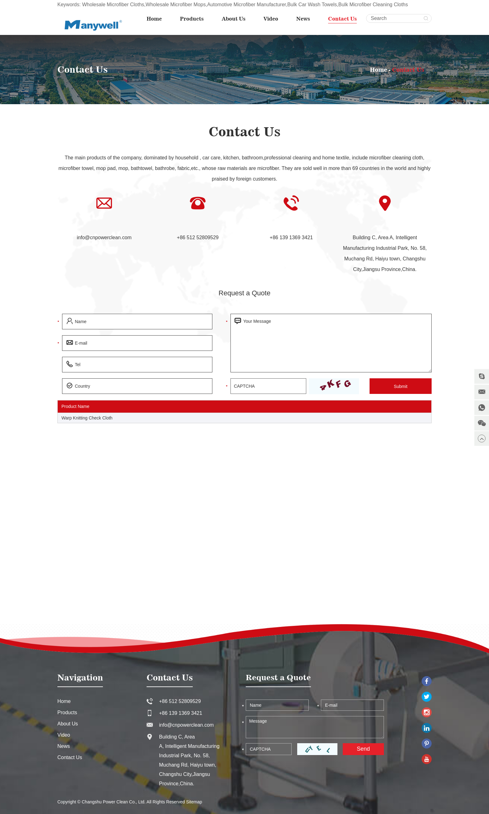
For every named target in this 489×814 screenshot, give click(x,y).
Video (271, 19)
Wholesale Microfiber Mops (176, 4)
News (303, 19)
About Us (233, 19)
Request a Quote (244, 293)
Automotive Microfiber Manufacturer (246, 4)
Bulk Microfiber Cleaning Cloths (373, 4)
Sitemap (194, 801)
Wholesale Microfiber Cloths (113, 4)
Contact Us (342, 19)
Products (192, 19)
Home (154, 19)
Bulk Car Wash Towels (312, 4)
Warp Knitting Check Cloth (87, 417)
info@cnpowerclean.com (104, 237)
